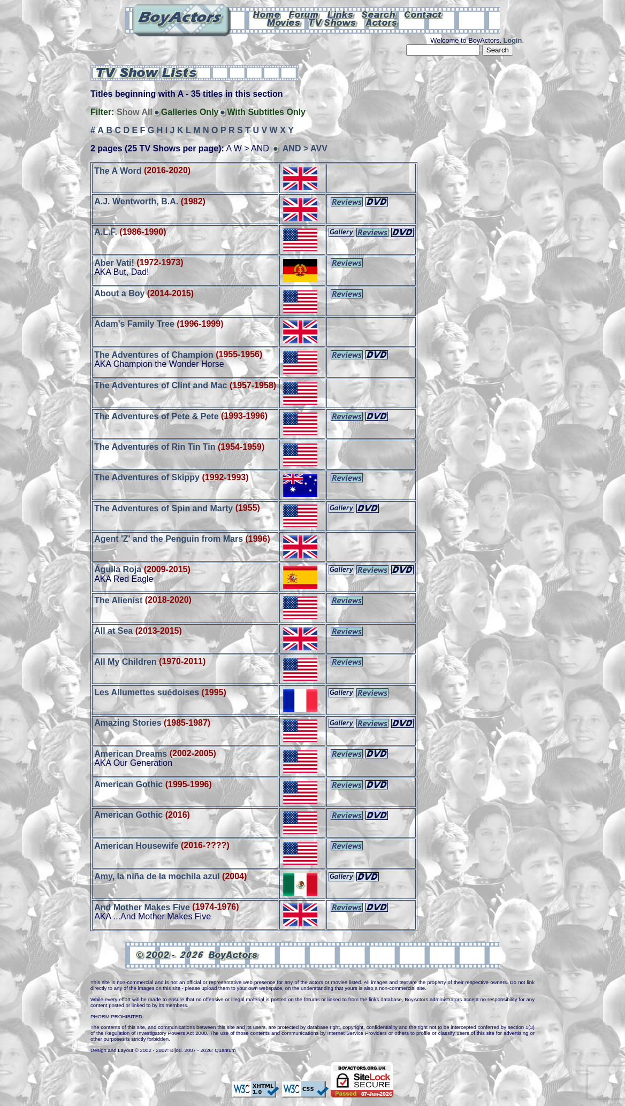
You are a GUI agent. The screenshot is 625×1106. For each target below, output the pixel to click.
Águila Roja (117, 569)
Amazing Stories (127, 722)
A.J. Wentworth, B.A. (136, 201)
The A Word (117, 170)
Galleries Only (190, 112)
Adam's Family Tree (134, 323)
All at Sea (113, 630)
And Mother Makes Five (142, 906)
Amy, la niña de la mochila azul (156, 876)
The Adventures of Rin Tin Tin (154, 446)
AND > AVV (305, 148)
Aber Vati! (114, 262)
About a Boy (119, 293)
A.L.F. (105, 231)
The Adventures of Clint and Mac (160, 385)
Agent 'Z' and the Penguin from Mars (168, 538)
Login (513, 40)
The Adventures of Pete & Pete (156, 415)
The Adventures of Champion (154, 354)
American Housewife (136, 845)
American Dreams (130, 753)
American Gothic (128, 784)
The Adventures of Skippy (147, 477)
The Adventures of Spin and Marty (163, 507)
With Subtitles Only (266, 112)
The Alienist (118, 599)
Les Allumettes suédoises (146, 692)
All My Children (125, 661)
